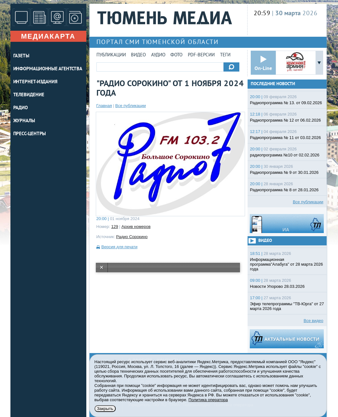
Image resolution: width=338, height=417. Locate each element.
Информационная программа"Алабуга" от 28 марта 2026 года (286, 264)
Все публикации (130, 105)
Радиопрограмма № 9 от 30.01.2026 (284, 172)
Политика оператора (208, 399)
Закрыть (105, 408)
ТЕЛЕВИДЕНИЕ (28, 95)
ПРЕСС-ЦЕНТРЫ (29, 134)
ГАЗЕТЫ (21, 56)
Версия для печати (119, 246)
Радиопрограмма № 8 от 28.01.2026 (284, 189)
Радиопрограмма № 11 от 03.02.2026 (285, 137)
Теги (225, 55)
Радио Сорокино (132, 236)
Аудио (158, 55)
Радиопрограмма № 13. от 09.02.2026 (286, 102)
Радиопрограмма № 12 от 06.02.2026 (285, 120)
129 (114, 226)
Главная (104, 105)
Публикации (111, 55)
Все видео (313, 320)
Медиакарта (48, 36)
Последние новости (273, 84)
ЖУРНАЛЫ (24, 121)
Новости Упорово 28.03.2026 (277, 286)
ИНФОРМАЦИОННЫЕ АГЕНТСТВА (48, 69)
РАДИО (20, 108)
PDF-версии (201, 55)
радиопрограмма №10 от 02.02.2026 (285, 155)
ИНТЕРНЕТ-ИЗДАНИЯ (35, 82)
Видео (138, 55)
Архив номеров (136, 226)
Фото (176, 55)
